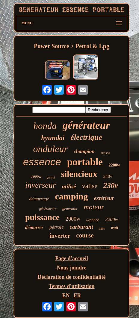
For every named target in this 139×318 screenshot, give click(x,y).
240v (107, 176)
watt (114, 227)
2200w (114, 165)
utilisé (69, 186)
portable (85, 162)
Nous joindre (71, 268)
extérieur (104, 198)
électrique (86, 137)
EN (66, 296)
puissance (42, 217)
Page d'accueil (71, 258)
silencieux (79, 174)
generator (70, 208)
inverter (59, 235)
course (84, 235)
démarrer (34, 227)
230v (110, 185)
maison (105, 153)
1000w (36, 176)
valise (89, 186)
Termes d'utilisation (72, 286)
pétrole (56, 227)
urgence (92, 220)
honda (45, 126)
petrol (51, 177)
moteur (94, 207)
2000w (73, 219)
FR (77, 296)
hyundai (52, 138)
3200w (111, 219)
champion (84, 151)
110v (102, 228)
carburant (81, 227)
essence (42, 161)
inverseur (40, 185)
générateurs (47, 209)
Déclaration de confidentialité (72, 277)
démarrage (39, 198)
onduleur (50, 148)
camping (71, 196)
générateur (86, 125)
